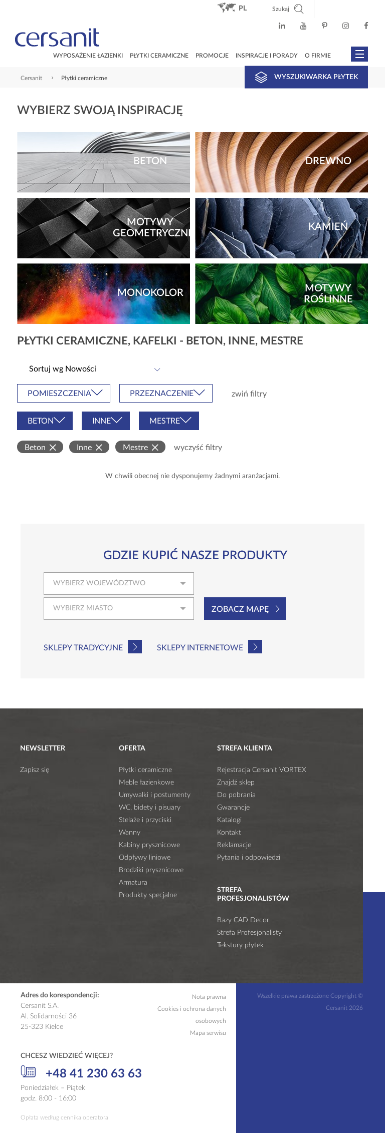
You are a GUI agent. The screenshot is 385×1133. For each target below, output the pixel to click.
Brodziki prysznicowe (151, 870)
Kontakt (229, 832)
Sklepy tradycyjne (83, 648)
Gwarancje (233, 807)
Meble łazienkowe (146, 782)
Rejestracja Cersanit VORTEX (261, 770)
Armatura (133, 882)
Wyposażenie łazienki (88, 56)
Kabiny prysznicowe (149, 845)
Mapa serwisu (208, 1033)
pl (243, 8)
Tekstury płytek (240, 945)
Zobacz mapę (240, 609)
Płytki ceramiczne (159, 56)
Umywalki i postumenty (154, 795)
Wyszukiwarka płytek (306, 77)
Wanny (129, 832)
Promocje (212, 56)
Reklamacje (234, 845)
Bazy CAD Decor (243, 920)
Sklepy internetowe (200, 648)
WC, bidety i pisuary (149, 807)
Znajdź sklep (236, 782)
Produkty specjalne (148, 895)
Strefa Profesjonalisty (249, 932)
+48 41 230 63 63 (81, 1072)
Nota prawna (209, 997)
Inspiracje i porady (267, 56)
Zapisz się (34, 770)
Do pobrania (236, 795)
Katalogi (229, 820)
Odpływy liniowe (144, 857)
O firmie (318, 56)
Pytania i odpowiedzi (248, 857)
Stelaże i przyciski (145, 820)
